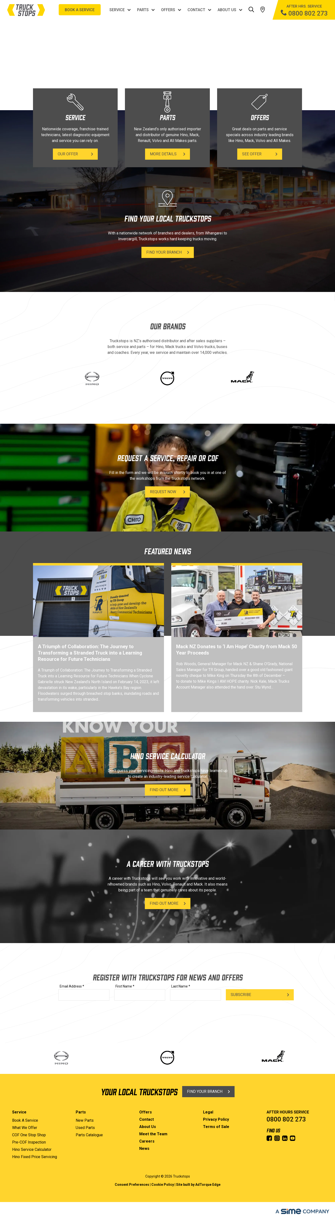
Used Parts (85, 1127)
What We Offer (24, 1127)
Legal (208, 1112)
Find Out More (164, 790)
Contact (196, 10)
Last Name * (180, 986)
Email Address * (72, 986)
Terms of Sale (216, 1126)
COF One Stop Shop (29, 1135)
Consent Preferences (132, 1185)
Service (117, 10)
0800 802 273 (286, 1119)
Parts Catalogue (89, 1135)
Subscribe (241, 994)
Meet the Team (153, 1134)
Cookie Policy (162, 1185)
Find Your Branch (164, 252)
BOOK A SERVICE (80, 10)
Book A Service (25, 1120)
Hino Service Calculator (31, 1149)
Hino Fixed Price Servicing (34, 1156)
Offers (168, 10)
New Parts (85, 1120)
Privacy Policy (216, 1119)
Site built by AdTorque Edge (198, 1185)
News (144, 1148)
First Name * (124, 986)
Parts (143, 10)
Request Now (163, 492)
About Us (227, 10)
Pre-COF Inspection (29, 1142)
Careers (147, 1141)
